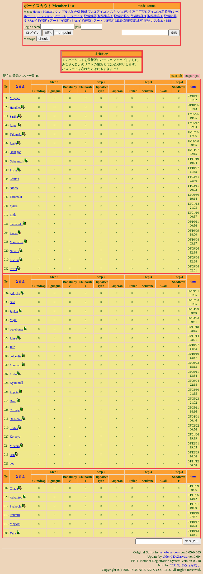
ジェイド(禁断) (38, 20)
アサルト (60, 16)
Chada (14, 488)
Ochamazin (17, 161)
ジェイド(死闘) (82, 20)
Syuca (13, 206)
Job (71, 11)
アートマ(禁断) (60, 20)
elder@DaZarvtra (175, 556)
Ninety (14, 188)
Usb (12, 455)
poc (12, 463)
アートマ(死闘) (104, 20)
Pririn (13, 170)
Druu (13, 401)
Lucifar (14, 260)
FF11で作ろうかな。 (185, 565)
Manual (48, 11)
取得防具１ (105, 16)
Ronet (13, 125)
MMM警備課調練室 (129, 20)
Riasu (13, 338)
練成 (84, 11)
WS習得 (125, 11)
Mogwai (15, 524)
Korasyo (15, 436)
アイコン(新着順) (160, 11)
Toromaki (16, 197)
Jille (12, 347)
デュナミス (75, 16)
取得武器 (90, 16)
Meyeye (15, 98)
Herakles (15, 107)
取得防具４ (155, 16)
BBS (169, 20)
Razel (13, 269)
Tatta (13, 533)
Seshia (14, 428)
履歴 (147, 20)
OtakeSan (16, 419)
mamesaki (16, 224)
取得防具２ (122, 16)
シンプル (61, 11)
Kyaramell (16, 383)
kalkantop (16, 497)
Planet (14, 233)
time (193, 86)
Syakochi (16, 506)
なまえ (20, 86)
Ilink (13, 215)
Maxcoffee (16, 242)
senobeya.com (169, 552)
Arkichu (15, 293)
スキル (115, 11)
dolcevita (15, 356)
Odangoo (15, 152)
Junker (14, 311)
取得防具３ (139, 16)
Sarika (14, 116)
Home (36, 11)
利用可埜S (139, 11)
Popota (14, 392)
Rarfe (13, 143)
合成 (77, 11)
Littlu (13, 374)
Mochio (15, 446)
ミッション (45, 16)
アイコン (103, 11)
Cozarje (15, 410)
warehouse (16, 329)
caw (12, 302)
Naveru (14, 251)
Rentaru (15, 515)
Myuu (13, 320)
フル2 (92, 11)
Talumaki (16, 134)
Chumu (14, 179)
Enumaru (15, 365)
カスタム (157, 20)
